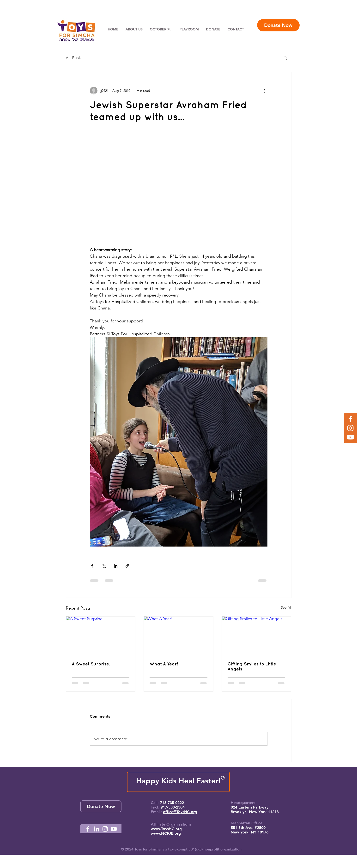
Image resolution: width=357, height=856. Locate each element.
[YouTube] (350, 437)
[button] (285, 58)
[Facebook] (350, 419)
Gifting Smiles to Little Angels (252, 666)
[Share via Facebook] (92, 566)
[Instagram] (350, 428)
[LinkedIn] (96, 829)
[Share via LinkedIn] (115, 566)
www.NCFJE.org (166, 833)
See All (286, 607)
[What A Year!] (178, 636)
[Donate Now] (278, 25)
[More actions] (264, 90)
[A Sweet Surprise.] (100, 636)
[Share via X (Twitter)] (104, 566)
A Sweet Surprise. (91, 663)
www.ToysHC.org (166, 829)
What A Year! (164, 663)
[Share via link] (127, 566)
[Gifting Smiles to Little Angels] (256, 636)
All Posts (74, 57)
